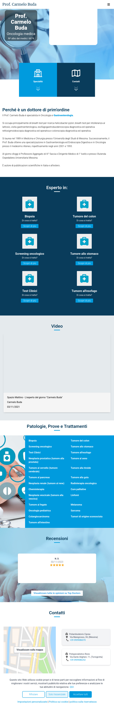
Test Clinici (35, 452)
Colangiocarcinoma (39, 516)
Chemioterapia (36, 489)
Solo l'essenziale (57, 694)
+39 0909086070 (78, 640)
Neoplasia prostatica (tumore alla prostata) (46, 460)
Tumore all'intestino (39, 522)
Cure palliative (78, 489)
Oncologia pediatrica (40, 510)
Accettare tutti (80, 694)
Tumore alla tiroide (81, 468)
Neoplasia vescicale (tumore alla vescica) (46, 497)
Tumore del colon (80, 440)
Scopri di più (29, 226)
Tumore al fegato (38, 504)
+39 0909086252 (78, 660)
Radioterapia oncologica (83, 483)
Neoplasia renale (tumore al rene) (46, 483)
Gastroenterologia (63, 115)
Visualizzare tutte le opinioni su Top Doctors (57, 593)
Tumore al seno (79, 458)
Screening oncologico (40, 446)
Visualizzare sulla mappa (29, 649)
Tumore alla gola (79, 477)
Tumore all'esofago (81, 452)
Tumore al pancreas (39, 477)
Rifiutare (33, 694)
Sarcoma (75, 510)
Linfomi (75, 495)
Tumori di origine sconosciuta (86, 516)
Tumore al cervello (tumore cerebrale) (43, 470)
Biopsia (33, 440)
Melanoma (76, 504)
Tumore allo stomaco (82, 446)
